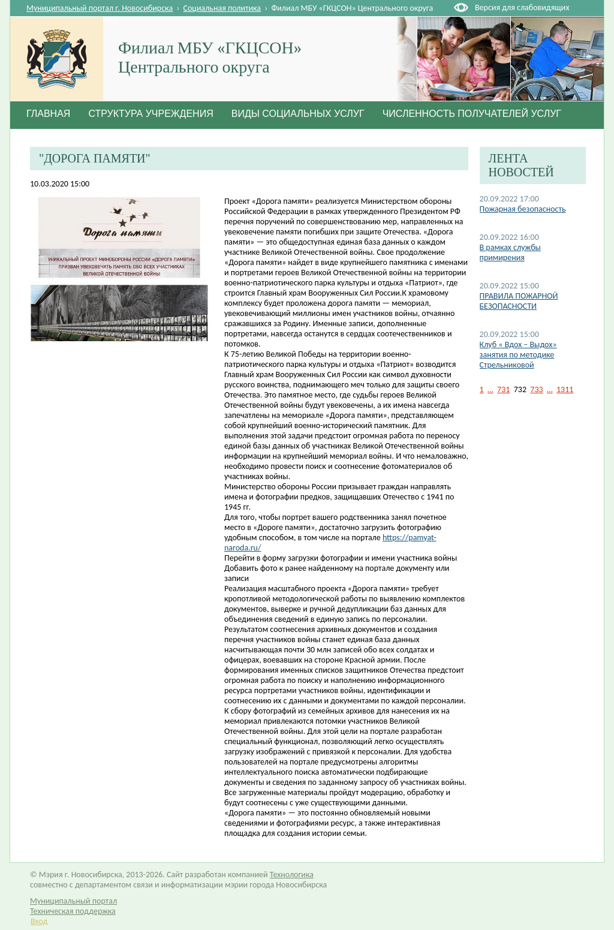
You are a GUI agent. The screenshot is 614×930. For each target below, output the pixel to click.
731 (503, 389)
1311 (564, 389)
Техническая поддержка (73, 911)
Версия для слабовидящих (522, 7)
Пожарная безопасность (523, 209)
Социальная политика (222, 8)
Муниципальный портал (73, 901)
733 (536, 389)
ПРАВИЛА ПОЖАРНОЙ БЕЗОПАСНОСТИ (519, 301)
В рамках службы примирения (510, 252)
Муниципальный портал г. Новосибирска (99, 8)
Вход (39, 921)
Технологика (292, 874)
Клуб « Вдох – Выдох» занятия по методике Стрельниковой (518, 354)
